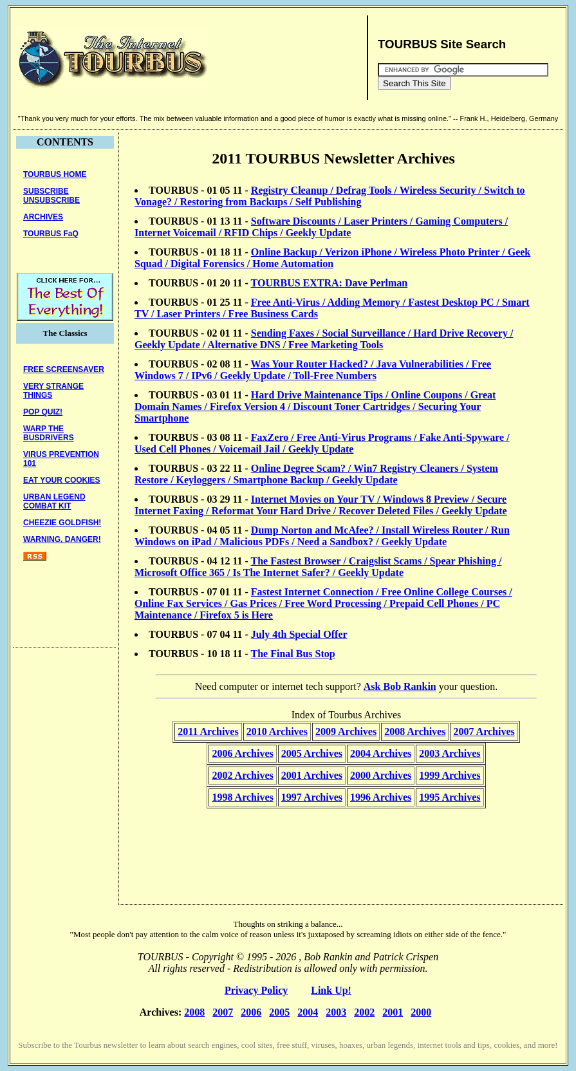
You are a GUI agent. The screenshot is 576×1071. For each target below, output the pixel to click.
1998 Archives (242, 797)
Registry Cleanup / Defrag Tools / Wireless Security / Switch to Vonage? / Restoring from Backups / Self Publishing (330, 196)
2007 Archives (483, 731)
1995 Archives (449, 797)
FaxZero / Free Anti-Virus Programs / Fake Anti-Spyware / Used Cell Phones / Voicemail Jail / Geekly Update (322, 443)
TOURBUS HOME (54, 174)
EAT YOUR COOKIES (61, 480)
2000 (421, 1012)
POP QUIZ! (42, 411)
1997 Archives (311, 797)
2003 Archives (449, 753)
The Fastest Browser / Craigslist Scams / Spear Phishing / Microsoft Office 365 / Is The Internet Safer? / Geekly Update (318, 566)
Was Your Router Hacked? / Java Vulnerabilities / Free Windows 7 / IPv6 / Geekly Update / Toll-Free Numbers (313, 370)
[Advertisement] (285, 58)
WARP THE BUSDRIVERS (48, 433)
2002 (364, 1012)
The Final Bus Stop (293, 653)
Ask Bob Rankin (400, 686)
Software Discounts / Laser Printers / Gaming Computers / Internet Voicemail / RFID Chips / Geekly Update (321, 227)
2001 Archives (311, 775)
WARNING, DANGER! (62, 539)
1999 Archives (449, 775)
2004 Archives (380, 753)
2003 (336, 1012)
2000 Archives (380, 775)
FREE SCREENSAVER (63, 369)
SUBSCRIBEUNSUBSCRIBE (51, 196)
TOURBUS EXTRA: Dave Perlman (329, 282)
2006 (251, 1012)
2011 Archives (208, 731)
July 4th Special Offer (299, 634)
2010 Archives (277, 731)
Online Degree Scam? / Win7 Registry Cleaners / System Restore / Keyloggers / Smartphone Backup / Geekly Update (316, 474)
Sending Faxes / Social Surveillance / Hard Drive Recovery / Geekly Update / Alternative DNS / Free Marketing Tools (324, 339)
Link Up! (331, 990)
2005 (279, 1012)
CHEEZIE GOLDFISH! (62, 522)
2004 (307, 1012)
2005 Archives (311, 753)
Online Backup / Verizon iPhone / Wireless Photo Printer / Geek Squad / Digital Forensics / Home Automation (332, 258)
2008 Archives (414, 731)
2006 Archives (242, 753)
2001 (392, 1012)
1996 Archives (380, 797)
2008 (194, 1012)
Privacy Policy (256, 990)
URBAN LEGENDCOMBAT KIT (54, 501)
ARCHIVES (43, 216)
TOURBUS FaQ (51, 233)
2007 (222, 1012)
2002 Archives (242, 775)
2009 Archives (345, 731)
